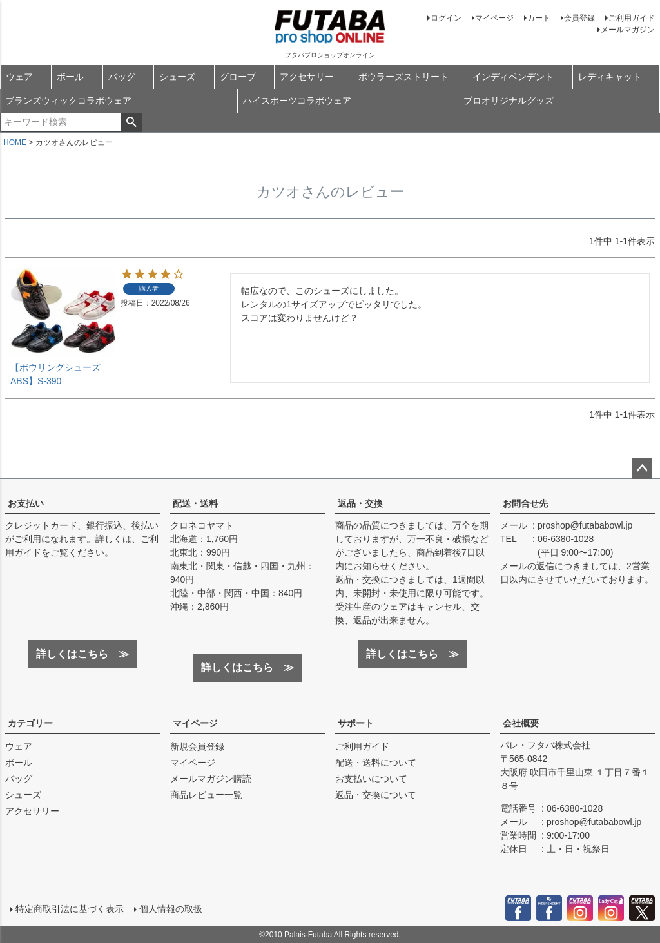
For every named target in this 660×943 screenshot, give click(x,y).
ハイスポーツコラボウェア (297, 100)
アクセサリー (307, 77)
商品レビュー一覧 (206, 795)
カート (538, 18)
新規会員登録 (197, 746)
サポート (356, 723)
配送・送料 (195, 503)
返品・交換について (375, 795)
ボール (70, 77)
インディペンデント (513, 77)
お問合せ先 (525, 503)
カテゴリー (30, 723)
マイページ (494, 18)
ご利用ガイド (631, 18)
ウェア (19, 77)
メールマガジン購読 (210, 778)
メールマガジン (628, 29)
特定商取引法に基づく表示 (69, 909)
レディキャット (609, 77)
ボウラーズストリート (403, 77)
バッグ (121, 77)
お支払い (26, 503)
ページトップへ (642, 468)
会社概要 (521, 723)
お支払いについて (371, 778)
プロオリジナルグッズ (508, 100)
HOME (14, 142)
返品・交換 (360, 503)
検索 (131, 122)
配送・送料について (375, 762)
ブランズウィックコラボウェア (68, 100)
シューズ (177, 77)
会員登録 (579, 18)
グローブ (238, 77)
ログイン (446, 18)
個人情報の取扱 (170, 909)
